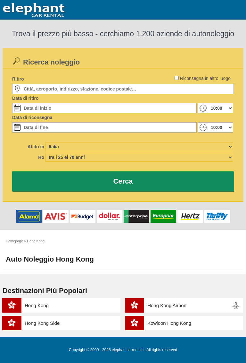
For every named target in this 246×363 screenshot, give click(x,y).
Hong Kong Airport (167, 305)
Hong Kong (37, 305)
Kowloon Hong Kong (169, 323)
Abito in (36, 146)
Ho (41, 157)
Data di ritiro (25, 98)
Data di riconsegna (32, 117)
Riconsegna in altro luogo (205, 78)
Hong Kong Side (42, 323)
